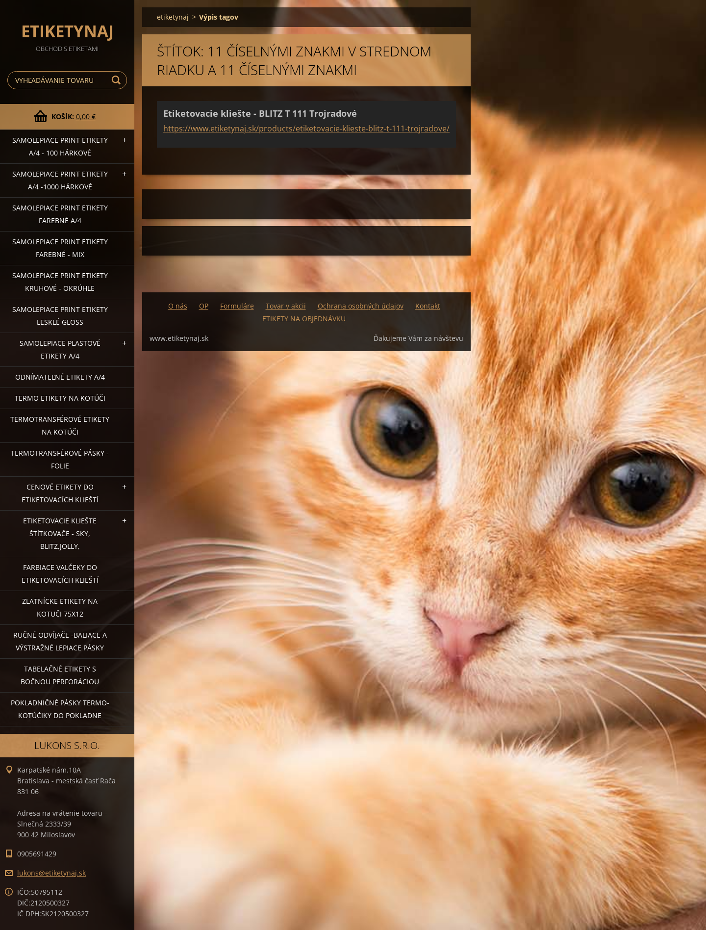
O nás (177, 305)
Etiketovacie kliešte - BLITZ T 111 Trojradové (260, 113)
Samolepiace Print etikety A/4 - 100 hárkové (60, 146)
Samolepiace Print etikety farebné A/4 (60, 214)
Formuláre (237, 305)
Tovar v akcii (286, 305)
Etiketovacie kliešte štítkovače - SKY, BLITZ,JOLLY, (60, 533)
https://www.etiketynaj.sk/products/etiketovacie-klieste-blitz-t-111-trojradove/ (306, 128)
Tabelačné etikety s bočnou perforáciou (60, 675)
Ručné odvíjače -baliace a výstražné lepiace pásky (60, 641)
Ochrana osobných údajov (360, 305)
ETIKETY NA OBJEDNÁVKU (304, 318)
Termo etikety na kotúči (60, 398)
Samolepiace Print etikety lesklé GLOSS (60, 316)
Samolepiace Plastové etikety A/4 (60, 349)
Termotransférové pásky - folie (60, 459)
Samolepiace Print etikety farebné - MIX (60, 248)
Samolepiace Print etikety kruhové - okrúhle (60, 282)
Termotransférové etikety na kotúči (59, 425)
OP (203, 305)
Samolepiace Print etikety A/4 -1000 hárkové (60, 180)
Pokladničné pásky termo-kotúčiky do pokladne (60, 709)
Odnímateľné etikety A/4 (60, 377)
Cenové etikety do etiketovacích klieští (60, 493)
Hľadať (117, 80)
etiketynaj (173, 17)
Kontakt (427, 305)
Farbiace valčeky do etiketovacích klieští (60, 574)
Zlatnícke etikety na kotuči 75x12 (60, 607)
